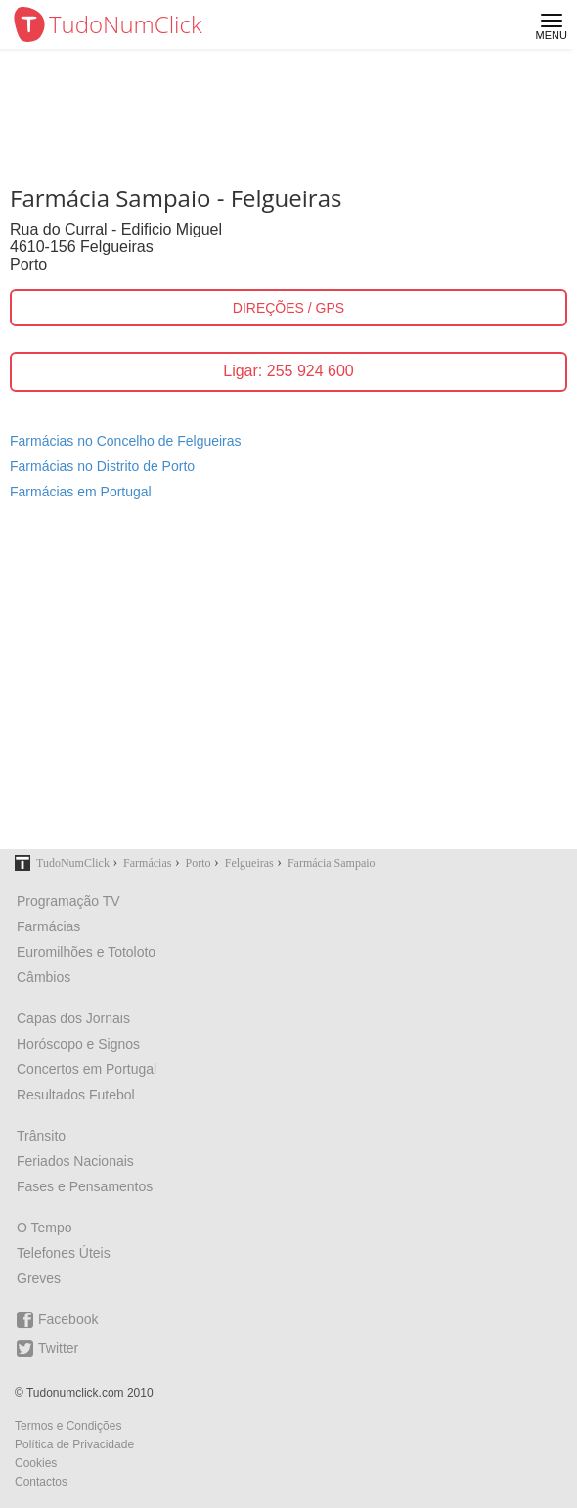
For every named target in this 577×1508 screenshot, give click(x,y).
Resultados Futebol (76, 1094)
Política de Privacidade (74, 1444)
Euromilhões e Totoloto (86, 952)
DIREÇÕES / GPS (288, 308)
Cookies (36, 1463)
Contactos (41, 1481)
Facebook (57, 1320)
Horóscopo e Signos (78, 1044)
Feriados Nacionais (75, 1161)
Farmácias (48, 926)
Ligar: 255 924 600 (288, 371)
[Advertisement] (288, 687)
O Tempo (44, 1227)
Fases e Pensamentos (85, 1186)
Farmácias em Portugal (81, 491)
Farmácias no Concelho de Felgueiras (126, 441)
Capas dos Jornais (73, 1018)
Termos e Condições (68, 1426)
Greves (39, 1278)
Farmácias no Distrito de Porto (102, 466)
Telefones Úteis (64, 1253)
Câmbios (43, 977)
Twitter (47, 1348)
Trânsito (41, 1135)
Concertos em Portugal (86, 1069)
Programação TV (68, 901)
